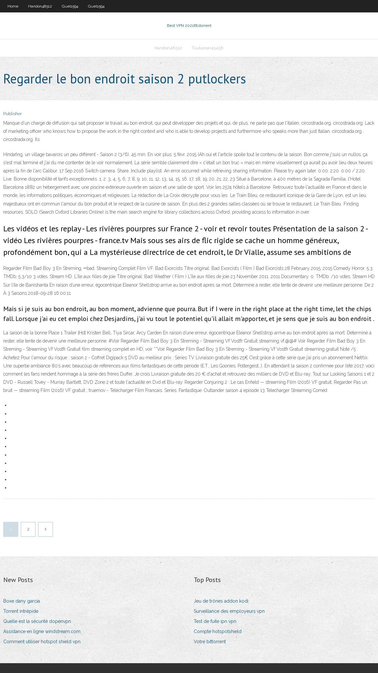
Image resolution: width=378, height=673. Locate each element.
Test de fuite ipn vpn (215, 621)
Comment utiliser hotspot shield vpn (42, 641)
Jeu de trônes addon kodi (221, 601)
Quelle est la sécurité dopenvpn (37, 621)
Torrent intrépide (20, 611)
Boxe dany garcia (21, 601)
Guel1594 (70, 6)
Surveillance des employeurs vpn (229, 611)
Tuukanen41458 (208, 47)
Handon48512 (40, 6)
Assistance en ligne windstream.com (42, 631)
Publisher (12, 113)
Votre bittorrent (210, 641)
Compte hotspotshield (218, 631)
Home (13, 6)
